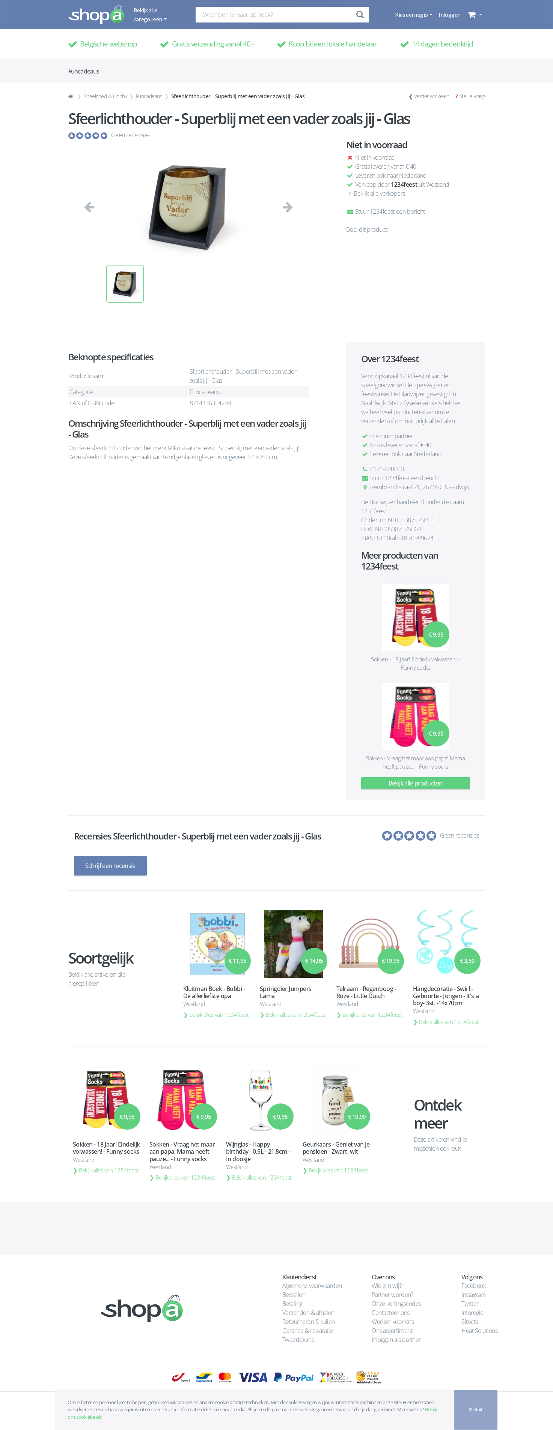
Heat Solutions (480, 1331)
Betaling (292, 1304)
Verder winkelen (431, 96)
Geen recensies (130, 135)
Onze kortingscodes (396, 1304)
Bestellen (294, 1295)
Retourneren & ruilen (308, 1322)
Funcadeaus (149, 96)
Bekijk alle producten (416, 783)
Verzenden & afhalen (308, 1313)
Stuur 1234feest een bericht (385, 211)
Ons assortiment (392, 1331)
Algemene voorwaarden (312, 1286)
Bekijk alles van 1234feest (219, 1014)
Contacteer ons (390, 1313)
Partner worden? (392, 1295)
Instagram (473, 1295)
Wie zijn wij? (387, 1286)
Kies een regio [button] (411, 14)
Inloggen (449, 14)
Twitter (470, 1304)
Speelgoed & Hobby (105, 96)
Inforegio (473, 1313)
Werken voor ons (393, 1322)
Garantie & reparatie (307, 1331)
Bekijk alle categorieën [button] (148, 14)
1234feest (404, 184)
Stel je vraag (472, 96)
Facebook (473, 1286)
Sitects (470, 1322)
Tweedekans (298, 1340)
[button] (474, 14)
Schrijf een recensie (110, 866)
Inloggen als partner (396, 1340)
